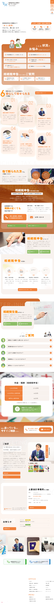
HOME (30, 583)
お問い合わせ (48, 591)
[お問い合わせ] (52, 9)
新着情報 (47, 587)
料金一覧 (47, 585)
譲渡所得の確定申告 (49, 601)
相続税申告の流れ (32, 601)
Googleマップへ (6, 587)
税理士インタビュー (33, 587)
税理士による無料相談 (33, 591)
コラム (47, 589)
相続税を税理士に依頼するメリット (35, 593)
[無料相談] (52, 13)
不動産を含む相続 (32, 603)
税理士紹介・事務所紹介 (33, 585)
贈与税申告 (48, 599)
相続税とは (31, 599)
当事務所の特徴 (32, 589)
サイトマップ (48, 593)
